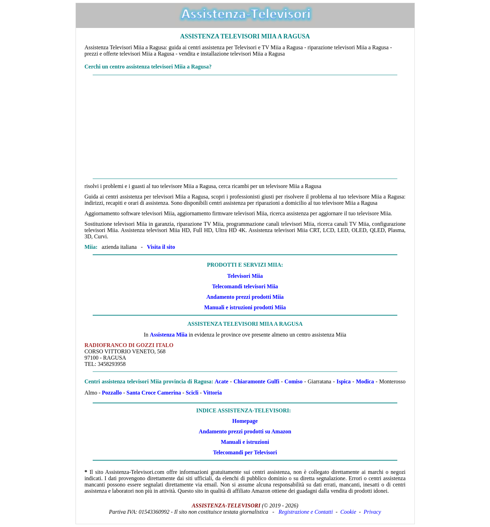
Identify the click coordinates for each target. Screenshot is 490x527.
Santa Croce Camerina (153, 393)
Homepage (245, 421)
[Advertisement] (245, 127)
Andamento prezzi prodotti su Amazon (245, 431)
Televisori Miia (245, 276)
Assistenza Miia (168, 335)
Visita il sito (161, 247)
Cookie (348, 512)
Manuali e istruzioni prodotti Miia (245, 307)
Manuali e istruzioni (245, 442)
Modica (365, 381)
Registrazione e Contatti (305, 512)
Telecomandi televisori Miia (245, 286)
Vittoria (212, 393)
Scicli (192, 393)
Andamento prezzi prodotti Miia (245, 297)
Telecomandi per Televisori (245, 452)
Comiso (293, 381)
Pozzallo (112, 393)
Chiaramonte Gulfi (256, 381)
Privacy (372, 512)
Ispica (343, 381)
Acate (221, 381)
